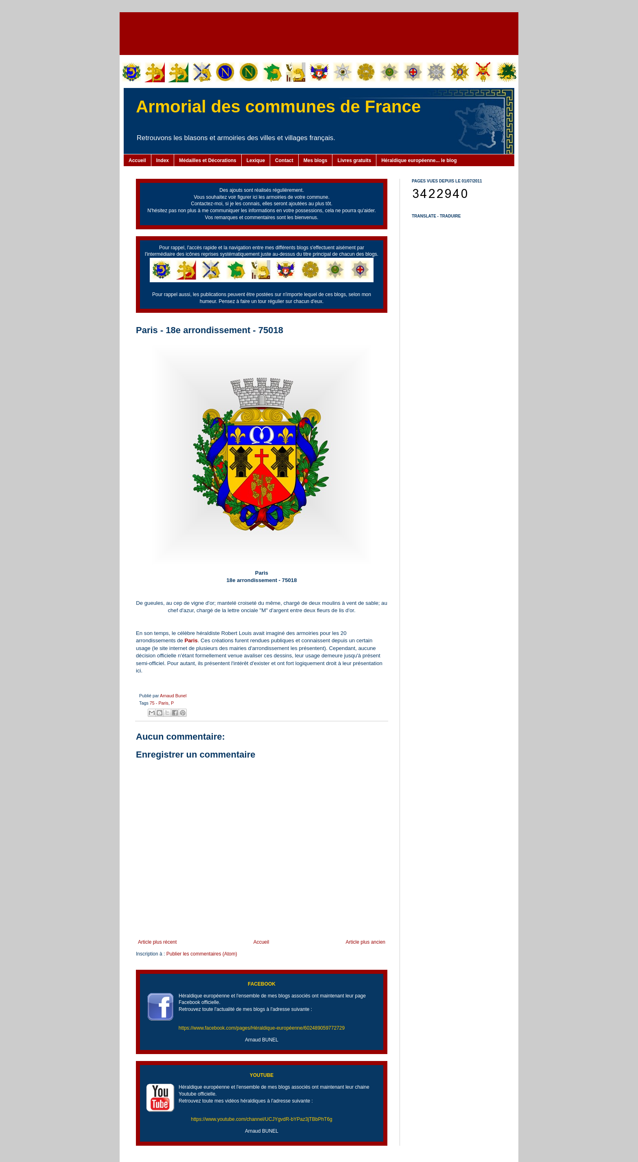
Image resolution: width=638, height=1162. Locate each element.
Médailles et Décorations (207, 160)
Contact (284, 160)
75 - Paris (159, 703)
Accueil (137, 160)
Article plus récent (157, 942)
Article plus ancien (365, 942)
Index (162, 160)
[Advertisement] (319, 32)
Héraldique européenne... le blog (419, 160)
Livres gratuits (354, 160)
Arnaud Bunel (173, 695)
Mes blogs (316, 160)
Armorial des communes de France (278, 106)
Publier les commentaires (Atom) (201, 954)
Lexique (256, 160)
